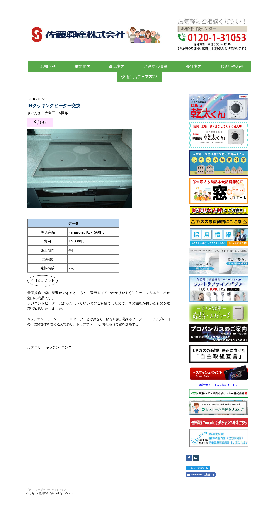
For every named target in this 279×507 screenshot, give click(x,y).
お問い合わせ (232, 66)
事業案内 (82, 66)
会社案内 (194, 66)
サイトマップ (59, 489)
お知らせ (48, 66)
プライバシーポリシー (38, 489)
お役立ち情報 (155, 66)
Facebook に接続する (201, 474)
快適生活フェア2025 (139, 77)
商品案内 (117, 66)
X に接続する (197, 467)
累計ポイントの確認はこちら (219, 385)
